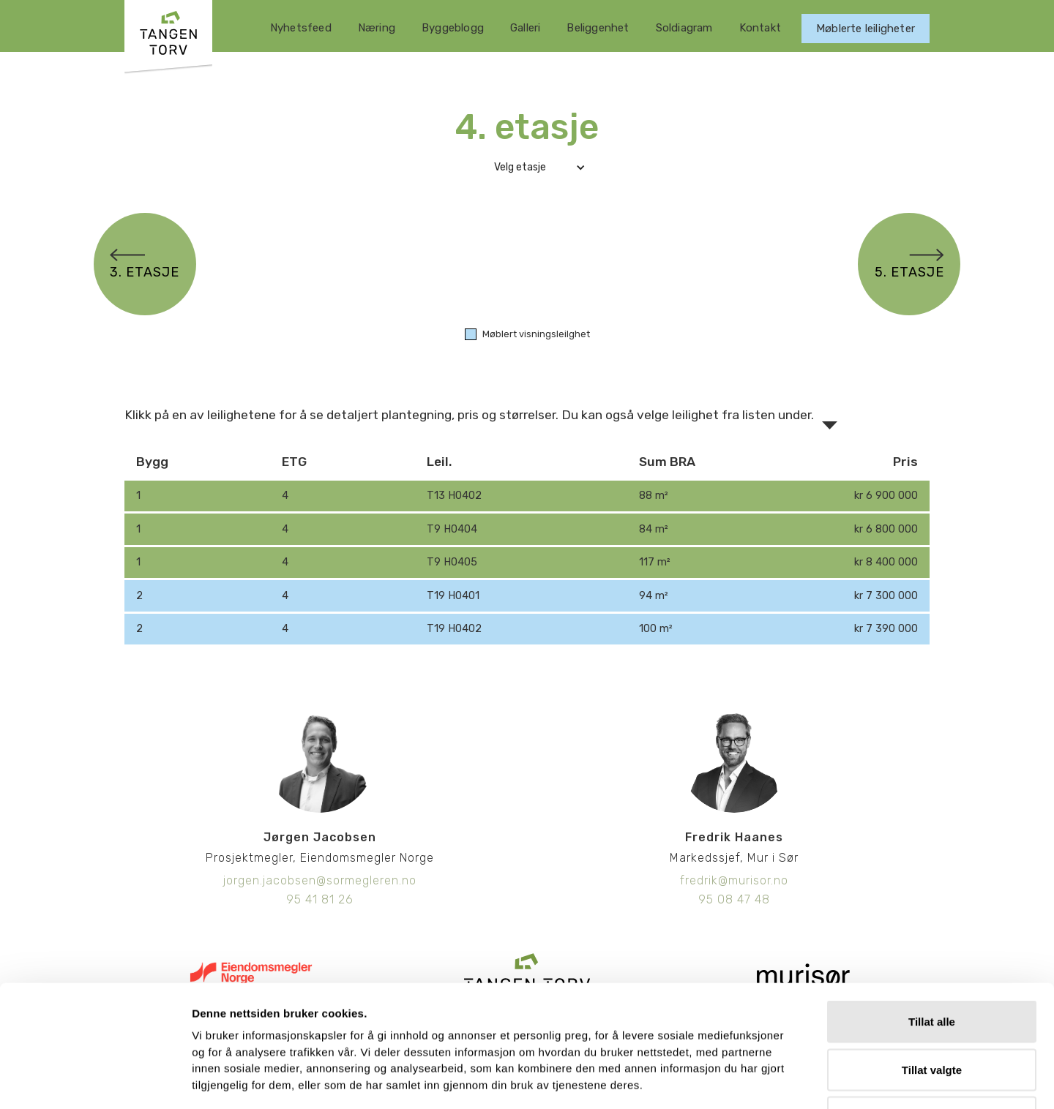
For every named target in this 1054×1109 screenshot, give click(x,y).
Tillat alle (931, 917)
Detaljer (780, 1080)
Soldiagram (684, 27)
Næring (376, 27)
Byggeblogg (453, 27)
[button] (527, 167)
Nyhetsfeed (301, 27)
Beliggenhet (598, 27)
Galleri (525, 27)
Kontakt (760, 27)
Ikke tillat (931, 1013)
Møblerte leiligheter (865, 28)
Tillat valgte (932, 965)
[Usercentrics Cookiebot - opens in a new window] (95, 1080)
